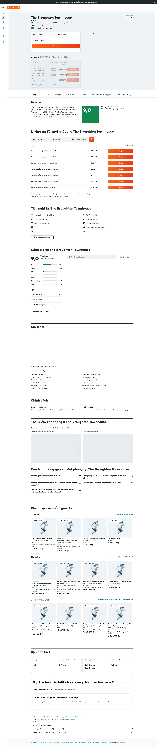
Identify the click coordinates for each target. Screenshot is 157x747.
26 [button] (56, 73)
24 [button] (46, 73)
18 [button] (51, 68)
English (94, 2)
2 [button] (75, 53)
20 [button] (61, 68)
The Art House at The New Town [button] (42, 538)
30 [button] (75, 73)
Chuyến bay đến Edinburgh (43, 702)
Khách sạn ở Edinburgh (105, 702)
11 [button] (51, 63)
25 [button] (51, 73)
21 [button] (65, 68)
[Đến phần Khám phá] (3, 28)
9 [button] (75, 58)
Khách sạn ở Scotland (86, 742)
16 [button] (75, 63)
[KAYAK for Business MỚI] (3, 36)
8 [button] (70, 58)
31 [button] (46, 77)
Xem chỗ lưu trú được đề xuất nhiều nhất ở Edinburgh (115, 600)
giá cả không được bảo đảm (67, 719)
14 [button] (65, 63)
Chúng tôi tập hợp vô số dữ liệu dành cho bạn (83, 729)
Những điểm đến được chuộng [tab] (65, 689)
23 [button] (75, 68)
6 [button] (60, 58)
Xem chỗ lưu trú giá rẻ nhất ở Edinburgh (120, 557)
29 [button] (70, 73)
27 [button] (61, 73)
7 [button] (65, 58)
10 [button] (46, 63)
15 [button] (70, 63)
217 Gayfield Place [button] (114, 538)
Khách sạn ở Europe (54, 742)
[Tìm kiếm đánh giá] (93, 257)
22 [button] (70, 68)
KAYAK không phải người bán (83, 725)
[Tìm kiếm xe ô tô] (3, 22)
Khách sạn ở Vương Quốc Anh (70, 742)
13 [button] (61, 63)
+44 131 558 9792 (37, 25)
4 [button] (51, 58)
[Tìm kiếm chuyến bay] (3, 14)
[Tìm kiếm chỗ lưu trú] (3, 18)
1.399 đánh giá (47, 28)
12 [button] (56, 63)
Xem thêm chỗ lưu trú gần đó (123, 514)
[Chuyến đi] (3, 42)
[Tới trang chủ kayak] (13, 7)
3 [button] (46, 58)
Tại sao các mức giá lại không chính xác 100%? (83, 732)
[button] (155, 2)
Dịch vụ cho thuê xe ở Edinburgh (77, 702)
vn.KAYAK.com (35, 742)
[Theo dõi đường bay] (3, 32)
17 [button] (46, 68)
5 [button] (105, 53)
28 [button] (65, 73)
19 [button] (56, 68)
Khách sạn (44, 742)
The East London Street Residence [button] (94, 538)
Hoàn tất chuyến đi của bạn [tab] (43, 689)
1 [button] (70, 53)
